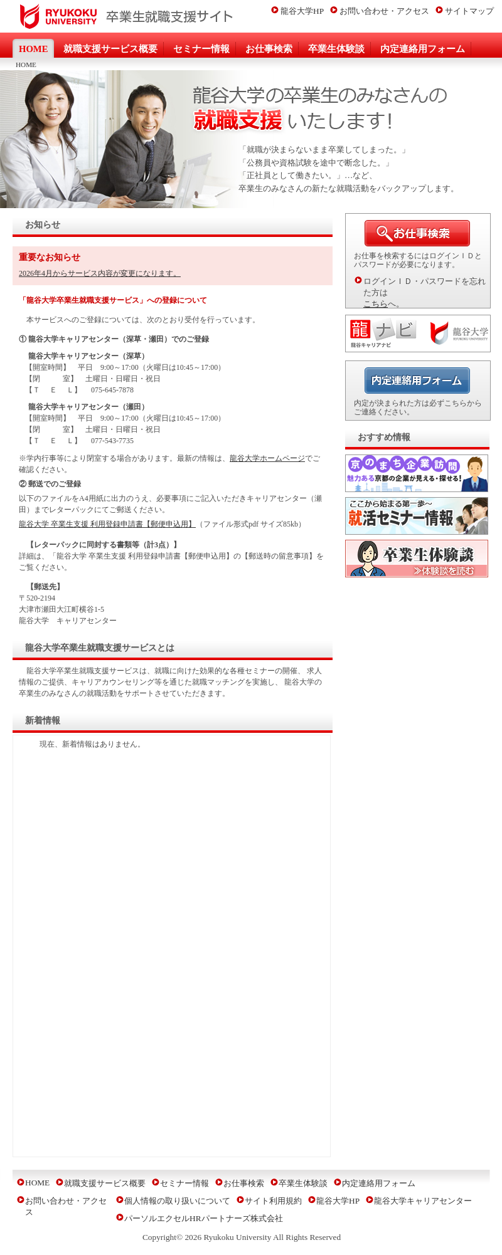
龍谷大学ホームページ (267, 458)
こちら (375, 303)
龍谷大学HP (302, 11)
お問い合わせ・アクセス (384, 11)
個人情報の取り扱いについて (177, 1200)
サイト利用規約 (273, 1200)
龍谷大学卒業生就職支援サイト (119, 16)
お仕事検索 (243, 1183)
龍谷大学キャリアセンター (423, 1200)
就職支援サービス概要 (105, 1183)
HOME (37, 1182)
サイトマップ (469, 11)
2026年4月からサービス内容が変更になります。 (100, 273)
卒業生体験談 (303, 1183)
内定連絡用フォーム (378, 1183)
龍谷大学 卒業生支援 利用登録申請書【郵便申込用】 (107, 524)
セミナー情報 (184, 1183)
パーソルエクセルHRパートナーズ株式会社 (203, 1218)
